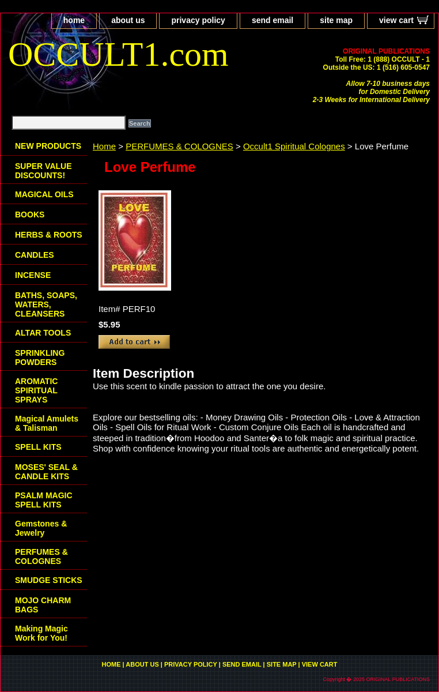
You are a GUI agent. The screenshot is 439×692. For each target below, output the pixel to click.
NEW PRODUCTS (48, 146)
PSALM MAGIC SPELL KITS (44, 500)
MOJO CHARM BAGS (43, 605)
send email (272, 20)
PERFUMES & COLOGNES (179, 146)
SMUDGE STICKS (48, 580)
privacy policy (198, 20)
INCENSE (33, 275)
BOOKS (29, 214)
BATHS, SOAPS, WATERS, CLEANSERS (46, 304)
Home (104, 146)
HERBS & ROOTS (48, 234)
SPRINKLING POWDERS (40, 357)
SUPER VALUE (43, 170)
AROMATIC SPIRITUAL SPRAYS (36, 390)
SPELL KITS (38, 447)
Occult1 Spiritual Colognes (294, 146)
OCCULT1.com (118, 54)
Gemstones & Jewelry (41, 528)
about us (128, 20)
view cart (396, 20)
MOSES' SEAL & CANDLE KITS (46, 471)
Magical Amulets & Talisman (46, 423)
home (74, 20)
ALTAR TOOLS (43, 332)
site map (336, 20)
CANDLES (34, 255)
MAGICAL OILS (44, 194)
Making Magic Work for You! (41, 633)
